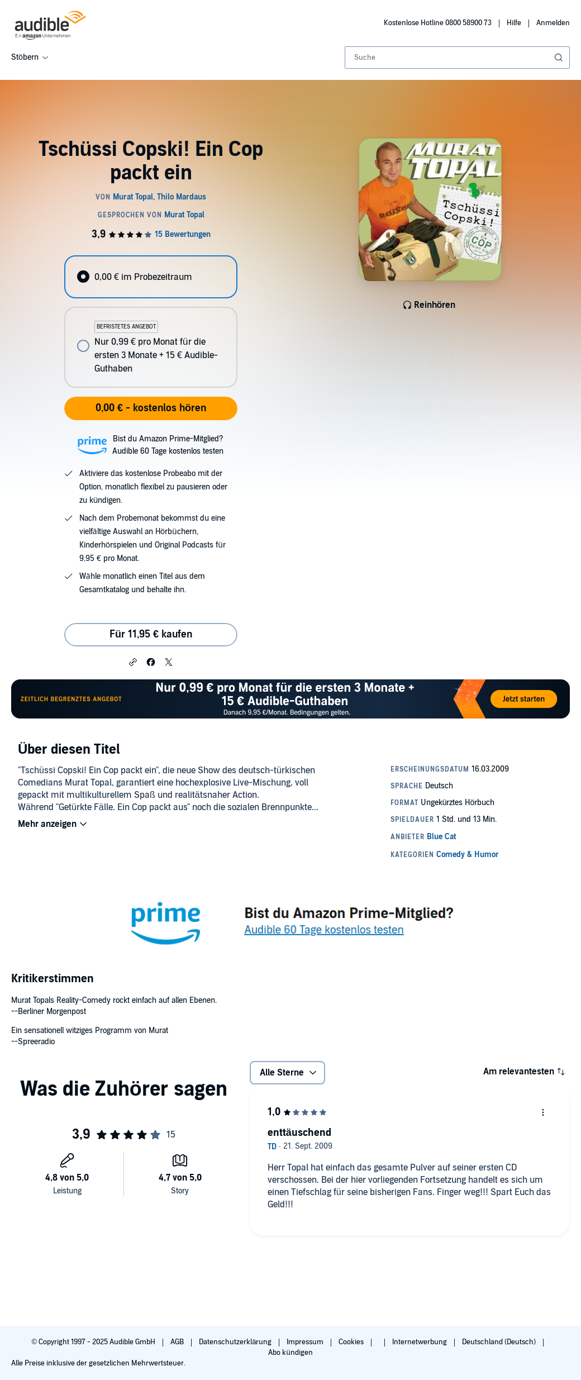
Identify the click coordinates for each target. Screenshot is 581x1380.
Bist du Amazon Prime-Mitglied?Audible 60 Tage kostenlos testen (167, 445)
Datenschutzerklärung (236, 1342)
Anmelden (553, 22)
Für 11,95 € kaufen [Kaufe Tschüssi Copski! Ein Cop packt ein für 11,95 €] (150, 634)
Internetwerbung (420, 1342)
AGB (177, 1342)
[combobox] (457, 57)
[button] (132, 661)
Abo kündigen (290, 1352)
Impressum (306, 1342)
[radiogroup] (150, 321)
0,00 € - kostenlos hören (151, 408)
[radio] (150, 276)
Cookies (352, 1342)
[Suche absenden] (560, 57)
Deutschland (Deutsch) (499, 1342)
